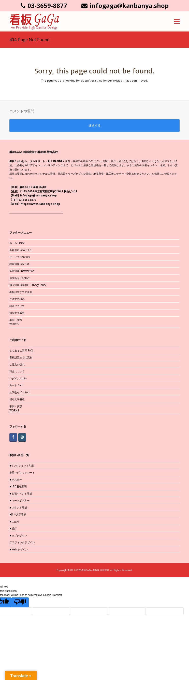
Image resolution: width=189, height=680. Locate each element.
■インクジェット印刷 (21, 465)
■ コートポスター (19, 500)
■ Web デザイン (18, 549)
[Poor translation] (20, 602)
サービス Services (19, 257)
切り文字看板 (17, 313)
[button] (177, 21)
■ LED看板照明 (18, 486)
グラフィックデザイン (22, 542)
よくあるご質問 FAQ (21, 350)
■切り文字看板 (17, 514)
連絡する (95, 125)
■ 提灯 (13, 528)
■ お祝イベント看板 (20, 493)
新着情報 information (21, 271)
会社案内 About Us (20, 250)
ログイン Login (18, 378)
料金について (17, 306)
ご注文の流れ (17, 299)
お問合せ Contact (19, 278)
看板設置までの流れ (20, 292)
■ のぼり (14, 521)
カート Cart (16, 385)
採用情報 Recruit (19, 264)
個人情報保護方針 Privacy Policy (27, 285)
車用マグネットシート (22, 472)
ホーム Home (17, 243)
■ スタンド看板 (18, 507)
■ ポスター (15, 479)
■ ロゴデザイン (18, 535)
